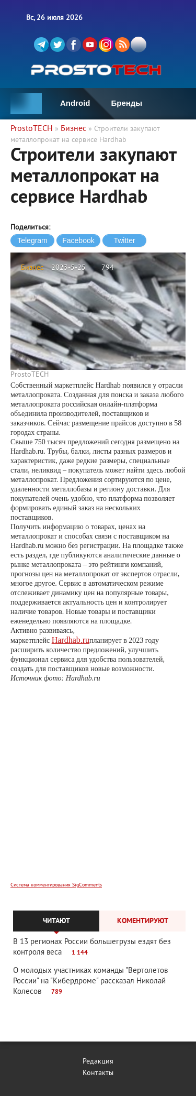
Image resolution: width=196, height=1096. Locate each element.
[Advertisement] (98, 789)
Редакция (98, 1061)
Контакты (98, 1073)
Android (75, 102)
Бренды (127, 102)
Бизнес (32, 268)
